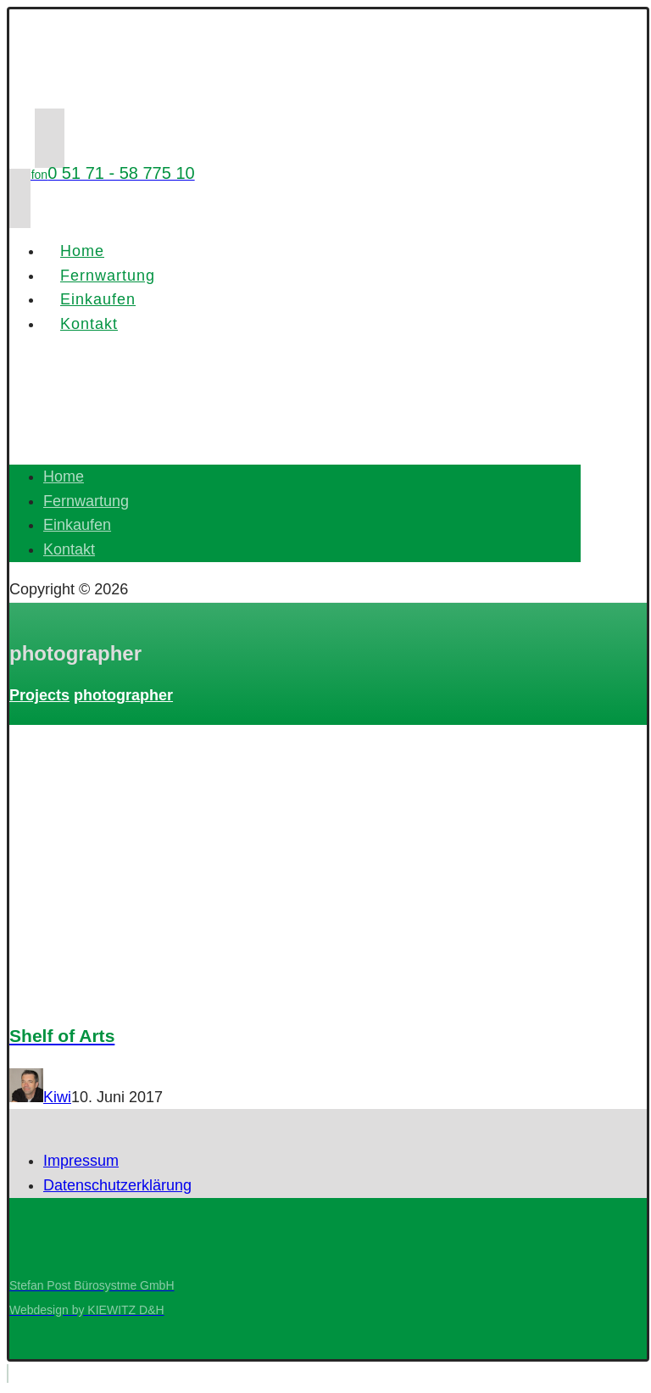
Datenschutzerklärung (117, 1185)
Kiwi (57, 1097)
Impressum (81, 1160)
